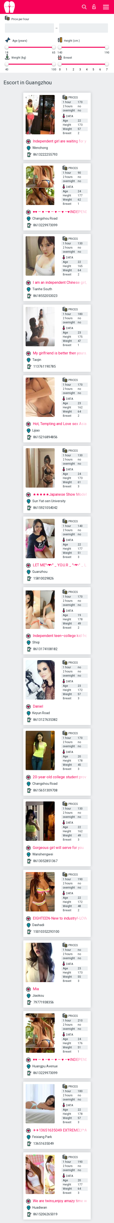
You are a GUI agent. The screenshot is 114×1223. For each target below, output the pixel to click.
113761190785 (44, 366)
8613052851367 (45, 861)
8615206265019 (45, 1214)
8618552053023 (45, 296)
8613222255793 (45, 154)
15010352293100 (46, 932)
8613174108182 (45, 649)
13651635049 (43, 1143)
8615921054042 (45, 508)
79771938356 (43, 1002)
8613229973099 (45, 225)
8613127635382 (45, 720)
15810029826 (43, 578)
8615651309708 (45, 790)
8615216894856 (45, 437)
